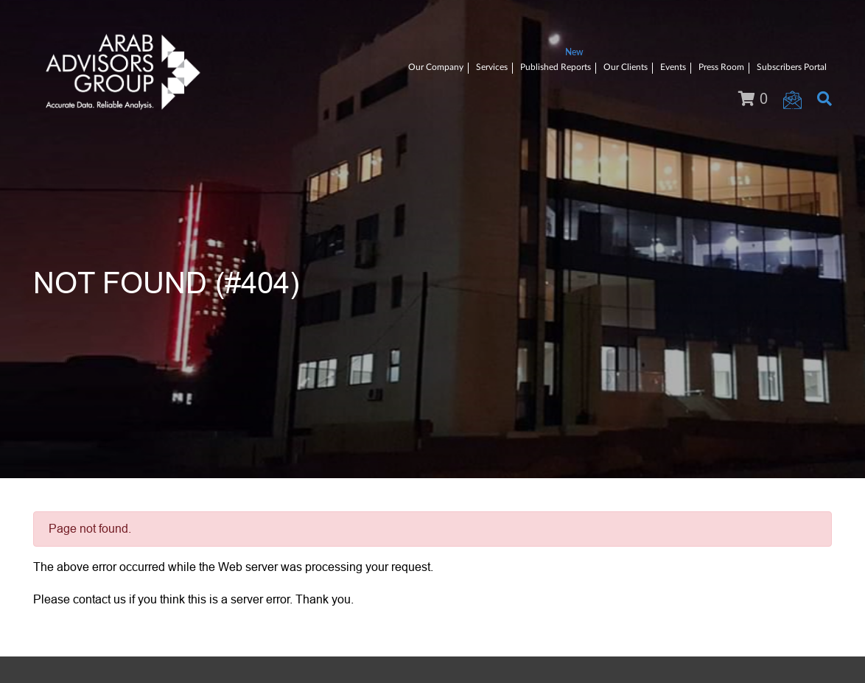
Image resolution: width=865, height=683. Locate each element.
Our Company (435, 67)
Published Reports (555, 67)
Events (673, 67)
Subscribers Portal (792, 67)
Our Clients (625, 67)
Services (492, 67)
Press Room (721, 67)
